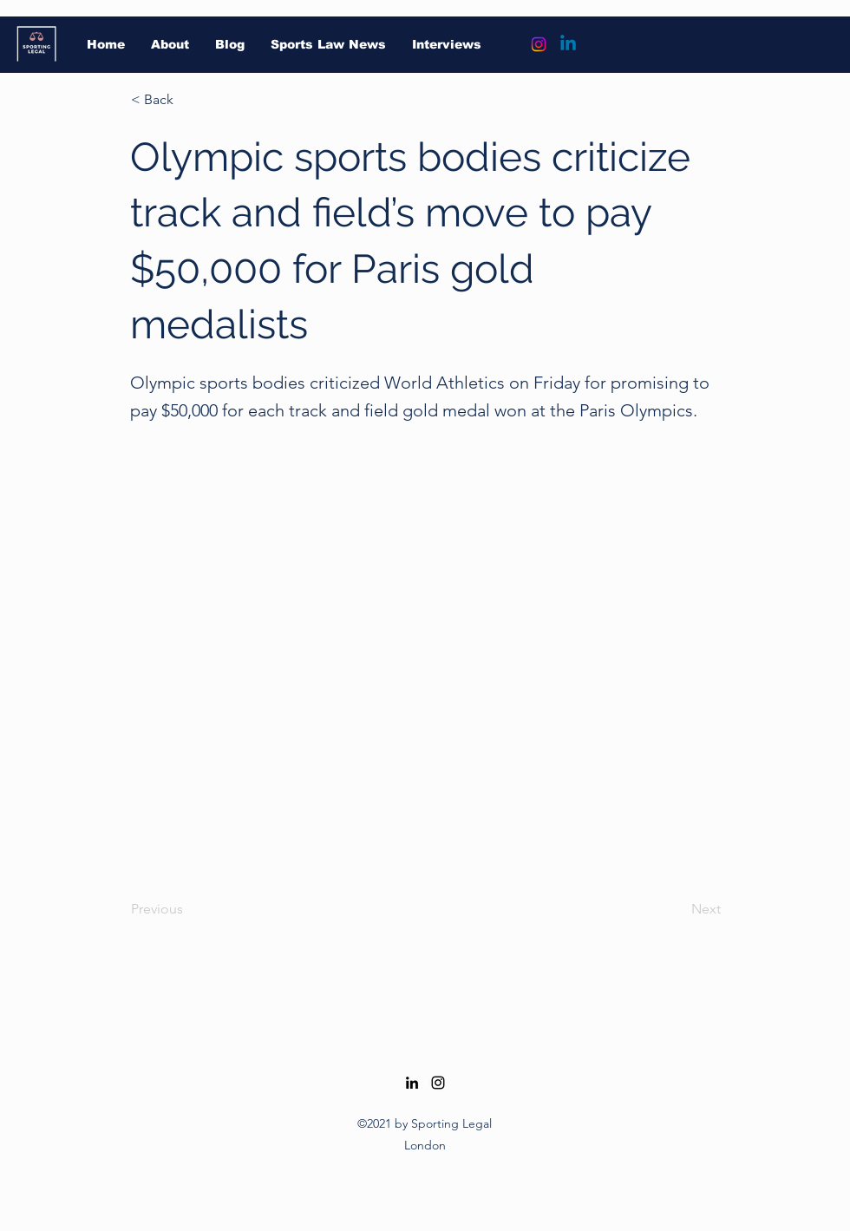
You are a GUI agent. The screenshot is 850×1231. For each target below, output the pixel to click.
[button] (188, 99)
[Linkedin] (568, 44)
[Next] (677, 910)
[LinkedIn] (412, 1082)
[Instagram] (538, 44)
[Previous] (188, 910)
